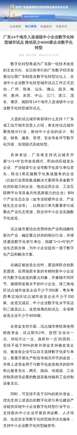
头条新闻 (15, 26)
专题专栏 (61, 26)
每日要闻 (31, 26)
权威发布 (46, 26)
